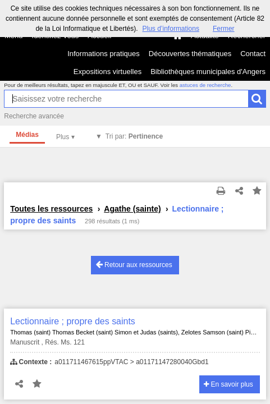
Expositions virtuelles (107, 71)
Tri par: (134, 136)
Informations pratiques (103, 53)
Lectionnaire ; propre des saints (72, 321)
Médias (27, 135)
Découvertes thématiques (190, 53)
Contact (253, 53)
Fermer (224, 29)
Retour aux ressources (134, 264)
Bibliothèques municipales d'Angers (208, 71)
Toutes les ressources (51, 208)
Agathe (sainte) (132, 208)
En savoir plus (228, 384)
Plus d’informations (171, 29)
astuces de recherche (205, 85)
